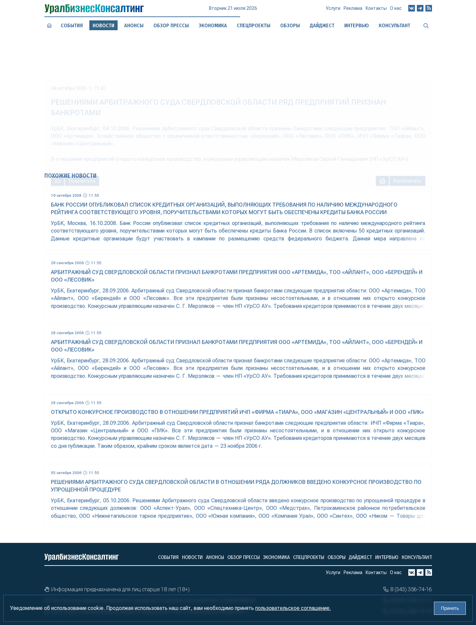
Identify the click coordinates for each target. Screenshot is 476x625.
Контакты (376, 10)
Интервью (386, 557)
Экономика (276, 557)
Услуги (333, 10)
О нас (396, 9)
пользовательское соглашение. (293, 608)
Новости (192, 557)
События (71, 25)
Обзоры (337, 557)
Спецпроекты (308, 557)
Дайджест (360, 557)
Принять (450, 608)
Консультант (417, 557)
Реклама (353, 10)
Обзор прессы (171, 25)
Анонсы (133, 25)
